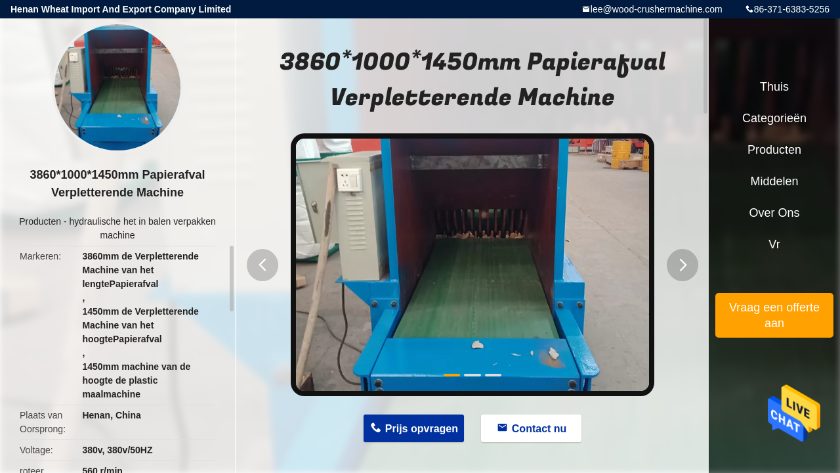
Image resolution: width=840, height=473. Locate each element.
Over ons (774, 212)
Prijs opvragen (421, 428)
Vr (774, 244)
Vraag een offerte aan (774, 315)
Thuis (774, 86)
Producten (40, 221)
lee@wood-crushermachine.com (657, 9)
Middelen (774, 181)
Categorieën (774, 118)
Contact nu (539, 428)
